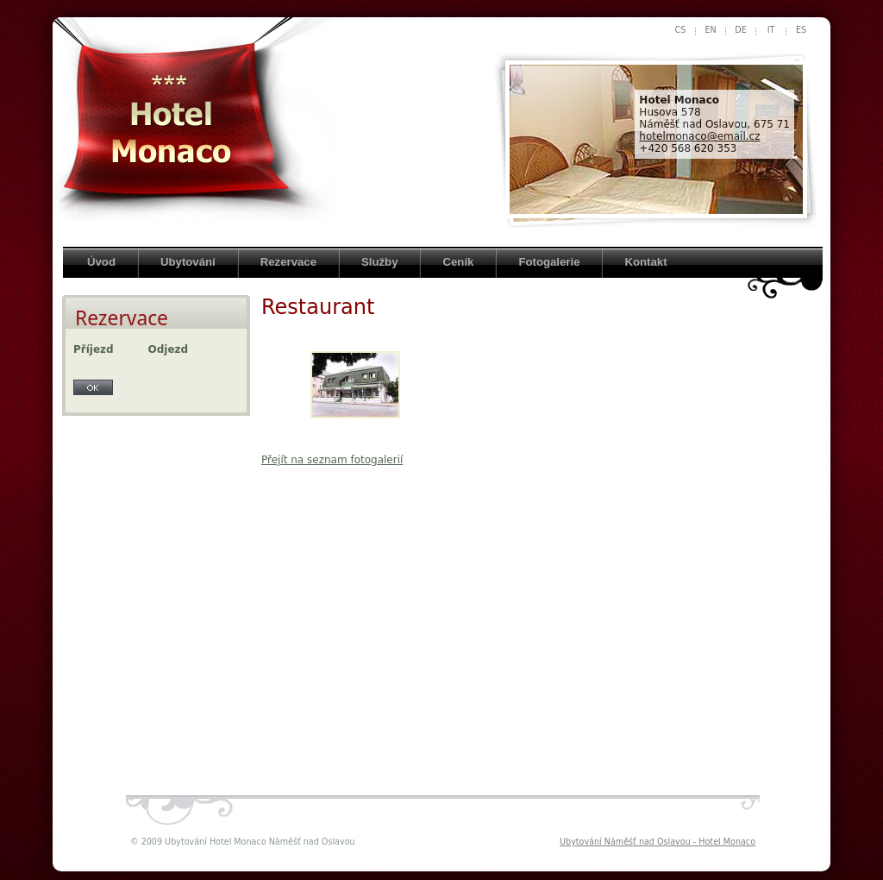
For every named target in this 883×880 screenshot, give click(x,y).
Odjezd (168, 349)
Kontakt (645, 261)
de (740, 30)
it (771, 30)
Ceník (457, 261)
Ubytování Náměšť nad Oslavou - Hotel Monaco (657, 841)
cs (680, 30)
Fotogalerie (548, 261)
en (710, 30)
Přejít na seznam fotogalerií (332, 460)
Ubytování (188, 261)
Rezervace (288, 261)
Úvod (101, 261)
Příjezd (93, 349)
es (801, 30)
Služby (379, 261)
